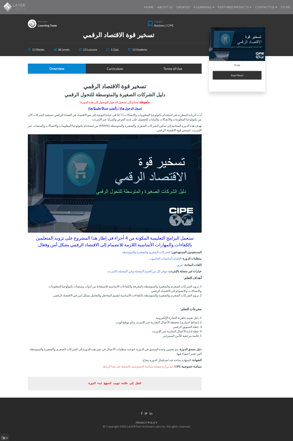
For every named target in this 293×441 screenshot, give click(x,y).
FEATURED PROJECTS (233, 7)
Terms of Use (172, 69)
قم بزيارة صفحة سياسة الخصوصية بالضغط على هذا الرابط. (137, 366)
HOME (149, 7)
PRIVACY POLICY (146, 422)
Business (159, 25)
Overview (56, 69)
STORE (285, 7)
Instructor (43, 21)
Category (158, 21)
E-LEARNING (202, 7)
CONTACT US (264, 7)
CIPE (170, 25)
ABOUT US (164, 7)
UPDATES (183, 7)
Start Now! (237, 75)
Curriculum (115, 69)
